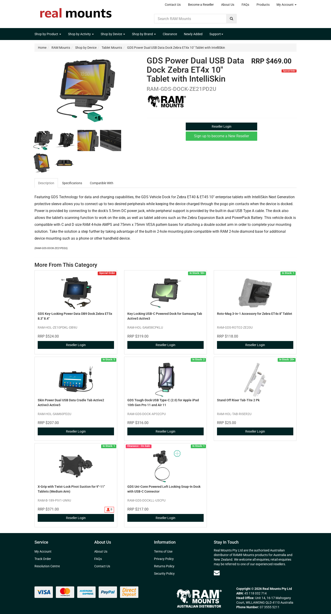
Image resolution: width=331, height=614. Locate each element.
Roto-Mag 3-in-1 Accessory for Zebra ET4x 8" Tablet (254, 314)
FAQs (245, 4)
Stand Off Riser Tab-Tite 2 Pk (238, 400)
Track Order (42, 559)
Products (263, 4)
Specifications (72, 183)
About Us (227, 4)
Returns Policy (164, 566)
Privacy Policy (164, 559)
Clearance (170, 34)
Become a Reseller (201, 4)
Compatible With (101, 183)
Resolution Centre (47, 566)
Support (216, 34)
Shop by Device (113, 34)
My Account (287, 4)
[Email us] (217, 572)
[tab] (46, 183)
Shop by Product (47, 34)
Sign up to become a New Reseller (221, 136)
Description (46, 183)
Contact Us (173, 4)
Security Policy (164, 573)
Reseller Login (221, 126)
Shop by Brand (144, 34)
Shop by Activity (81, 34)
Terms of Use (163, 551)
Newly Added (193, 34)
